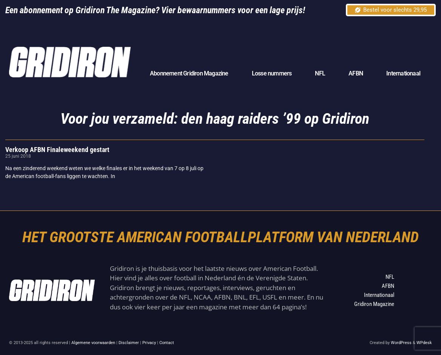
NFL (320, 73)
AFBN (355, 73)
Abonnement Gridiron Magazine (189, 73)
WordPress (401, 342)
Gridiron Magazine (374, 304)
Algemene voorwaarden (93, 342)
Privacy (149, 342)
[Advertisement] (294, 44)
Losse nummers (272, 73)
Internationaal (403, 73)
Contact (166, 342)
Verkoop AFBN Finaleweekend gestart (57, 150)
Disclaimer (129, 342)
